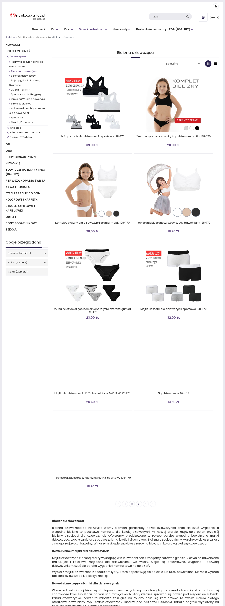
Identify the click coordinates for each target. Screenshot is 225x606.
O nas (169, 529)
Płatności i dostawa (16, 510)
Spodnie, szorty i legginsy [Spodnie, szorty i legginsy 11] (26, 94)
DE (60, 510)
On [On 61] (8, 144)
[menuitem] (38, 29)
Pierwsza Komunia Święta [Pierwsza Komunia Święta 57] (25, 181)
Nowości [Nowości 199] (13, 45)
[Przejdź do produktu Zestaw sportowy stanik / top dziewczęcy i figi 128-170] (134, 102)
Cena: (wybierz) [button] (17, 271)
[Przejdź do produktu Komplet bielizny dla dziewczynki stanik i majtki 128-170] (189, 102)
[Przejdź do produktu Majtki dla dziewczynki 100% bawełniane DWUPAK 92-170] (79, 266)
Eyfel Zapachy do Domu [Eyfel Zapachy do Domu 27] (24, 193)
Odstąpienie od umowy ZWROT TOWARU (81, 520)
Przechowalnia (120, 520)
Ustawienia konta (122, 524)
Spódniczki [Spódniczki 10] (17, 117)
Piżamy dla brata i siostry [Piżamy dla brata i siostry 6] (25, 132)
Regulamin (12, 515)
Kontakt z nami (174, 510)
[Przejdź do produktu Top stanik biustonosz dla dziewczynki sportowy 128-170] (189, 266)
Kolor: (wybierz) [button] (17, 262)
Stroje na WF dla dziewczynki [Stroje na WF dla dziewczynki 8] (28, 99)
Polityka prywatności (70, 515)
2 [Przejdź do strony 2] (132, 323)
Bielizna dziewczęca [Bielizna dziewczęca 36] (24, 71)
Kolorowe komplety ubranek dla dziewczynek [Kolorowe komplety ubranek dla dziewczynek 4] (27, 111)
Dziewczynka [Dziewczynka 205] (18, 56)
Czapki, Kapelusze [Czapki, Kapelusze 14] (22, 122)
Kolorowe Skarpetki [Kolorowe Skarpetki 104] (22, 200)
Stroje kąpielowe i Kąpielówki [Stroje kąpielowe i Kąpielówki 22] (20, 208)
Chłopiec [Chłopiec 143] (15, 128)
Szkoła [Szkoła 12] (11, 229)
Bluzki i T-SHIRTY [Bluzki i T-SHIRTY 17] (20, 89)
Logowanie (118, 510)
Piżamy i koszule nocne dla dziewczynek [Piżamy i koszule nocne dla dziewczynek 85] (26, 64)
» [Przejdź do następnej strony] (152, 323)
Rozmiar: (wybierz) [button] (19, 253)
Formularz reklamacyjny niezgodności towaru (84, 529)
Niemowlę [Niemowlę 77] (13, 163)
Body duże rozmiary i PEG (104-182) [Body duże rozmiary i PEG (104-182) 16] (25, 172)
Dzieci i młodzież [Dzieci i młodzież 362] (18, 51)
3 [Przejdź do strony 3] (139, 323)
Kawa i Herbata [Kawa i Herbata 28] (18, 187)
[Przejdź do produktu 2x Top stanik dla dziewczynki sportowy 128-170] (79, 102)
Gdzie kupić (172, 524)
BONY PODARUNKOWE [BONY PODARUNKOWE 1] (21, 223)
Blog (168, 515)
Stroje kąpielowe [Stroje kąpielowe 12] (21, 103)
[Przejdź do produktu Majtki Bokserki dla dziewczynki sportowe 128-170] (189, 184)
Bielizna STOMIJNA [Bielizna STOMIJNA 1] (21, 137)
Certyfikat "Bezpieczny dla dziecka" (184, 520)
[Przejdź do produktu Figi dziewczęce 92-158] (134, 266)
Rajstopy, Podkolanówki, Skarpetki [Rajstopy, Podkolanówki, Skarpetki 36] (24, 83)
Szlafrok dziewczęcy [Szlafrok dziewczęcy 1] (23, 76)
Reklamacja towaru (70, 524)
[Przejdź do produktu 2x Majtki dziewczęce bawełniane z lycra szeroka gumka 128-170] (134, 184)
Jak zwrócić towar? (16, 520)
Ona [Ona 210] (9, 151)
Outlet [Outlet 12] (11, 217)
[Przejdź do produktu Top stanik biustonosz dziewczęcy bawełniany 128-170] (79, 184)
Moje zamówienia (122, 515)
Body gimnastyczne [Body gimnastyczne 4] (21, 157)
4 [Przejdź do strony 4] (146, 323)
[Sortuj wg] (183, 63)
